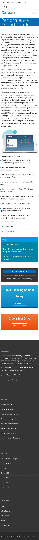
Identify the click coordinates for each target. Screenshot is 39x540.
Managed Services (7, 409)
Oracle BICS (5, 473)
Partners (4, 520)
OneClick (4, 468)
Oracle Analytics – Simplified (11, 244)
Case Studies (5, 516)
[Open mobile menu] (35, 13)
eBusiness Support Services (10, 424)
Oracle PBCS (9, 227)
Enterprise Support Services (10, 414)
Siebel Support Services (8, 428)
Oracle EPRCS (9, 231)
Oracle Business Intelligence (10, 459)
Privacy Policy (5, 525)
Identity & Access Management (11, 438)
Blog (2, 506)
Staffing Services (6, 404)
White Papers (5, 511)
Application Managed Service (10, 419)
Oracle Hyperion (10, 222)
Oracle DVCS (5, 482)
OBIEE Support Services (8, 433)
